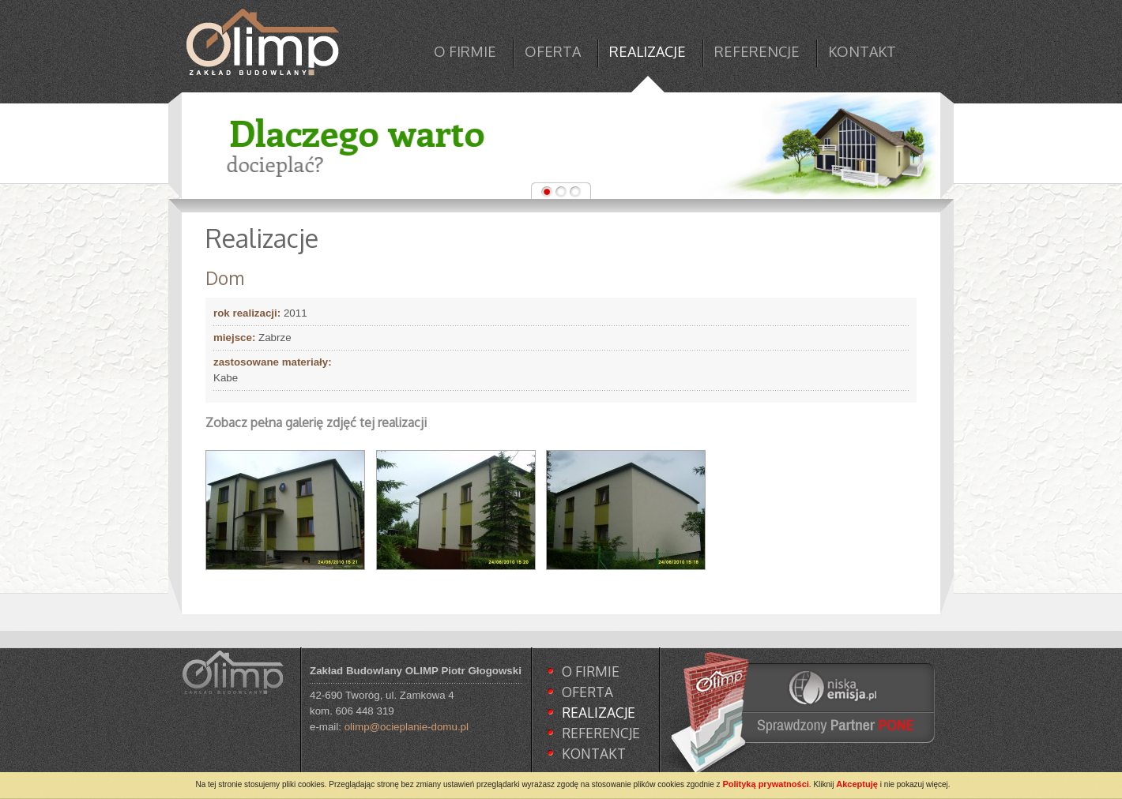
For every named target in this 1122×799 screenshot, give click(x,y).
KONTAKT (862, 51)
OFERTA (553, 51)
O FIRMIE (465, 51)
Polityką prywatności (765, 784)
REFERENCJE (757, 51)
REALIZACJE (647, 51)
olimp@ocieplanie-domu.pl (407, 727)
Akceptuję (857, 784)
